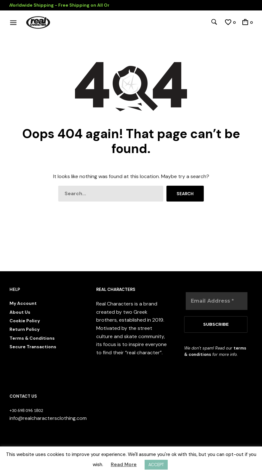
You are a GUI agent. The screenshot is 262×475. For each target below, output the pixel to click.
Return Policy (24, 329)
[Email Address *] (216, 301)
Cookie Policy (24, 321)
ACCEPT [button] (156, 464)
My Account (23, 303)
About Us (19, 312)
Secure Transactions (32, 347)
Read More (124, 464)
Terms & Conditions (32, 338)
